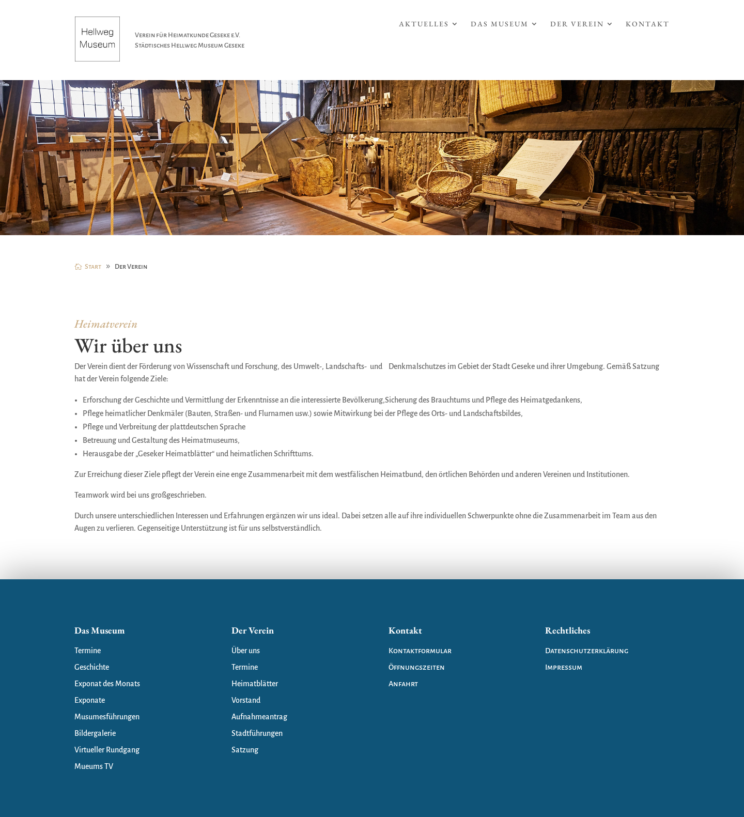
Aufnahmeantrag (259, 717)
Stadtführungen (257, 733)
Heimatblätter (254, 684)
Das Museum (500, 24)
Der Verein (577, 24)
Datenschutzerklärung (586, 650)
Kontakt (648, 24)
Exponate (89, 700)
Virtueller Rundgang (107, 750)
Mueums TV (93, 766)
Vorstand (245, 700)
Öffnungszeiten (417, 667)
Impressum (563, 667)
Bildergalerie (95, 733)
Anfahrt (403, 684)
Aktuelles (424, 24)
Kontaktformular (420, 650)
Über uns (245, 650)
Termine (87, 650)
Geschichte (91, 667)
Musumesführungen (107, 717)
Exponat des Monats (107, 684)
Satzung (244, 750)
